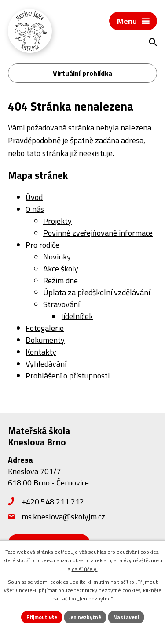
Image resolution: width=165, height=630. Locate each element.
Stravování (61, 304)
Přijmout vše (41, 617)
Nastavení (126, 617)
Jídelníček (77, 316)
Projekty (57, 221)
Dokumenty (45, 340)
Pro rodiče (42, 245)
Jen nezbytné (85, 617)
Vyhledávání (46, 364)
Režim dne (60, 280)
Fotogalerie (45, 328)
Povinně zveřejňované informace (98, 233)
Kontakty (41, 352)
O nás (35, 209)
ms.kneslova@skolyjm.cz (63, 517)
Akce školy (60, 268)
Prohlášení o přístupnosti (68, 376)
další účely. (85, 569)
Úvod (34, 197)
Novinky (57, 257)
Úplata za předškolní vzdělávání (96, 292)
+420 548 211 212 (53, 502)
